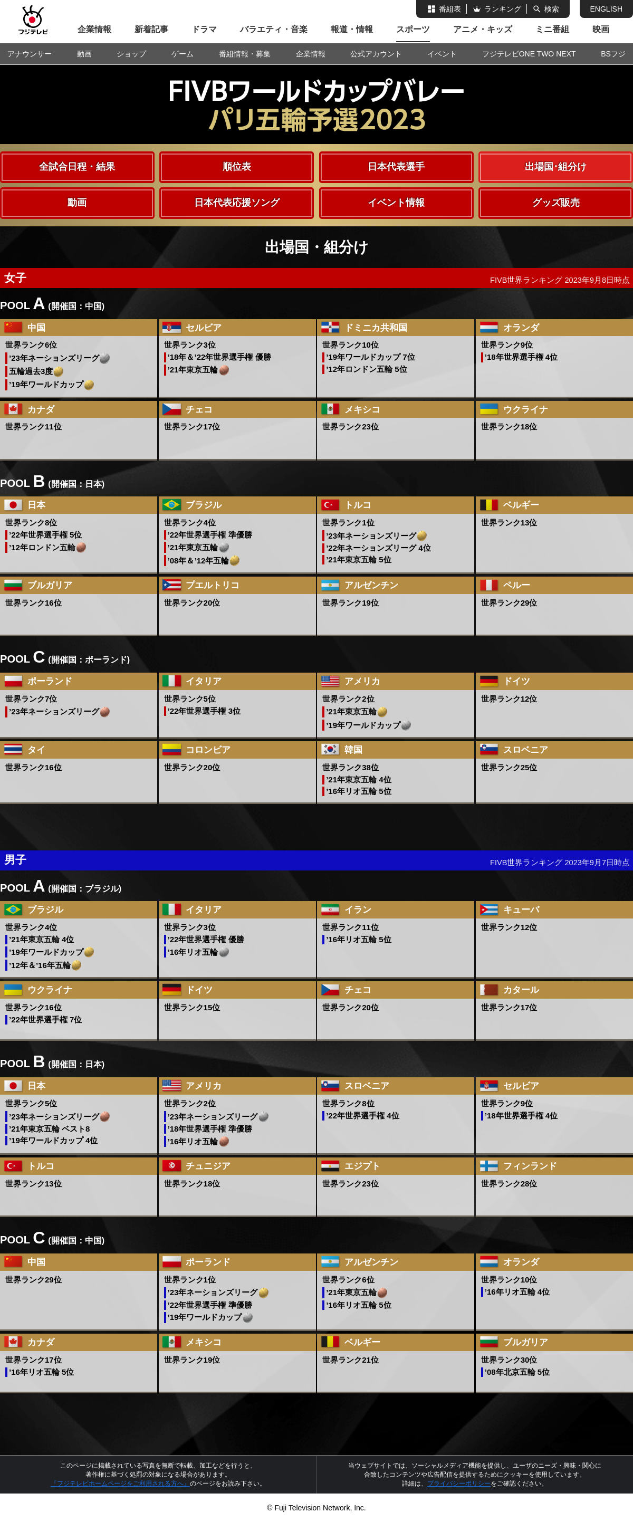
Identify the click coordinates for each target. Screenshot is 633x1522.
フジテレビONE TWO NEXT (529, 54)
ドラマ (204, 29)
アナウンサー (29, 54)
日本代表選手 (396, 166)
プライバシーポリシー (459, 1483)
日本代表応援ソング (237, 202)
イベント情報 (396, 202)
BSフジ (613, 54)
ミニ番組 (552, 29)
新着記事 (151, 29)
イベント (442, 54)
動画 (77, 202)
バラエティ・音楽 (274, 29)
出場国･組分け (556, 166)
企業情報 (94, 29)
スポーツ (413, 29)
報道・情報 (352, 29)
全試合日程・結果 (77, 166)
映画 (600, 29)
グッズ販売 (556, 202)
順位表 (237, 166)
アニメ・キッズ (482, 29)
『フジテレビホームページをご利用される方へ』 (120, 1483)
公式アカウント (376, 54)
